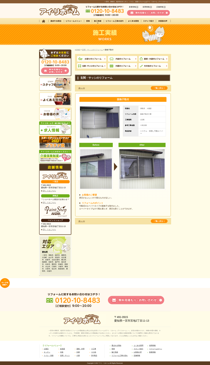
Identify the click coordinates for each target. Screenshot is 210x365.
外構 (78, 352)
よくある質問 (138, 345)
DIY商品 (94, 355)
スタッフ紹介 (138, 349)
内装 (61, 352)
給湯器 (62, 349)
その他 (93, 352)
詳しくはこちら (49, 191)
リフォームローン (155, 349)
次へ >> (81, 88)
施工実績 (115, 352)
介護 (78, 355)
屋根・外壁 (80, 349)
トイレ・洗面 (48, 355)
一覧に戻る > (159, 88)
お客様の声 (138, 352)
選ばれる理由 (116, 345)
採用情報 (146, 7)
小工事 (93, 349)
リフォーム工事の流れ (120, 355)
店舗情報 (159, 7)
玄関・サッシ (65, 355)
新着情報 (132, 7)
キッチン (47, 352)
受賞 (113, 349)
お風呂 (46, 349)
